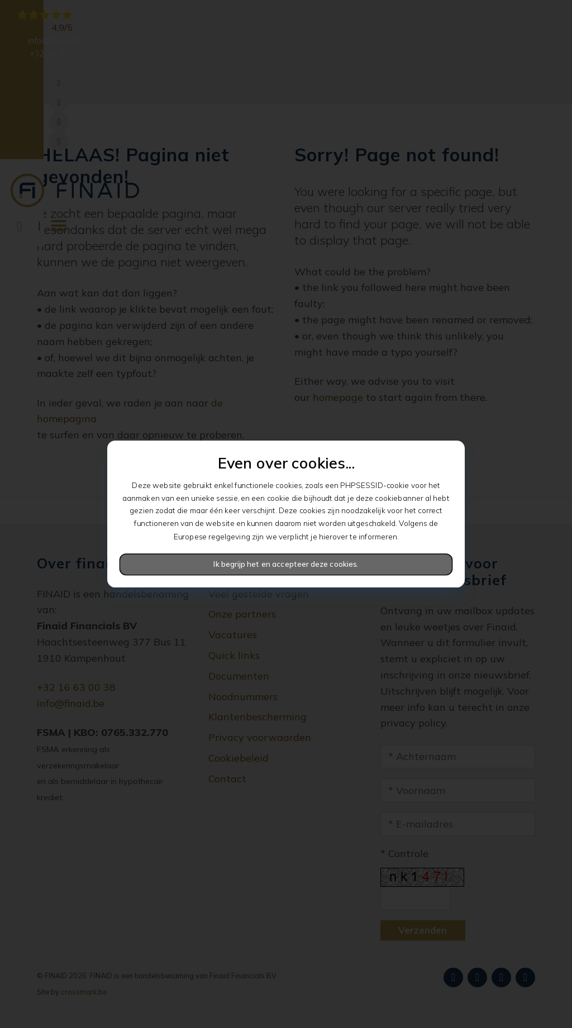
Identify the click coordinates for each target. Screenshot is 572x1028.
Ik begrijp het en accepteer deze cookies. (285, 564)
